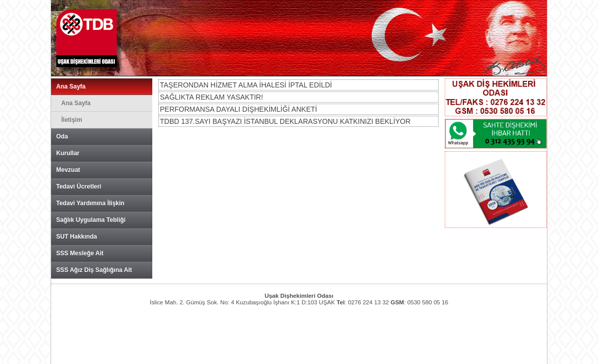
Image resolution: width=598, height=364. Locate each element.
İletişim (71, 119)
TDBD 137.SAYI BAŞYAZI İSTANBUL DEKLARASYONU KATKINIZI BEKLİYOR (285, 121)
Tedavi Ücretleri (78, 186)
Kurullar (67, 153)
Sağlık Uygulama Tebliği (90, 219)
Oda (62, 136)
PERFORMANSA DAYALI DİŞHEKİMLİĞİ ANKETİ (238, 109)
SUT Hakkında (76, 236)
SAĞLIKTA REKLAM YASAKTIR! (211, 97)
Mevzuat (68, 169)
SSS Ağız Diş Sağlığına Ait (94, 270)
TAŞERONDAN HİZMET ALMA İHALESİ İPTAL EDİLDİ (246, 85)
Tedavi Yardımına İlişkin (90, 203)
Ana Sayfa (71, 86)
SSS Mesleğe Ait (80, 253)
